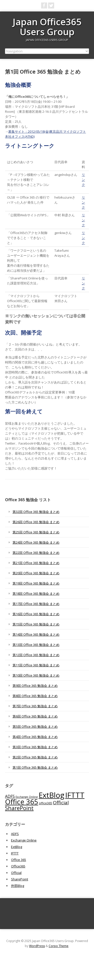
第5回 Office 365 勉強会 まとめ (35, 726)
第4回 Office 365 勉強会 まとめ (35, 736)
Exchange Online (24, 840)
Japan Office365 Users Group (47, 27)
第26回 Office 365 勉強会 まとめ (36, 522)
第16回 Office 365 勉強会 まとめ (36, 614)
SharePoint (19, 879)
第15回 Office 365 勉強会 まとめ (36, 624)
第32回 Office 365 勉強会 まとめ (36, 511)
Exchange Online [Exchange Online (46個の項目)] (27, 797)
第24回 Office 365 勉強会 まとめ (36, 542)
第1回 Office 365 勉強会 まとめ (35, 767)
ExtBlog (16, 846)
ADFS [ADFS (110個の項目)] (10, 796)
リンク (83, 179)
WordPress (37, 946)
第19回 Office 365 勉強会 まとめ (36, 583)
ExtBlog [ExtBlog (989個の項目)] (51, 795)
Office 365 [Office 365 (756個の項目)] (21, 801)
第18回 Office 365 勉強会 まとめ (36, 593)
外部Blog (17, 885)
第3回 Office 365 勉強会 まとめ (35, 747)
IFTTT (15, 853)
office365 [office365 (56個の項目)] (45, 803)
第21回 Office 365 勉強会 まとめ (36, 563)
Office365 (18, 866)
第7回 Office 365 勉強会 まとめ (35, 706)
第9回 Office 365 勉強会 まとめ (35, 685)
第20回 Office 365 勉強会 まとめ (36, 573)
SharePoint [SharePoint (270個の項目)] (19, 808)
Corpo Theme (58, 946)
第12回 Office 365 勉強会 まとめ (36, 655)
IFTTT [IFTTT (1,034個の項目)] (74, 795)
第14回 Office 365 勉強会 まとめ (36, 634)
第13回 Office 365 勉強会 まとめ (36, 644)
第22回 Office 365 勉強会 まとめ (36, 552)
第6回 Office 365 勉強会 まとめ (35, 716)
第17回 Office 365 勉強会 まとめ (36, 603)
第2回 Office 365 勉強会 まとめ (35, 757)
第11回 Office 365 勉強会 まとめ (36, 665)
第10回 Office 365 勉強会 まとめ (36, 675)
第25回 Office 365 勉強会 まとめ (36, 532)
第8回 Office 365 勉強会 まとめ (35, 696)
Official (16, 872)
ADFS (15, 834)
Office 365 (18, 859)
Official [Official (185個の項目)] (61, 802)
